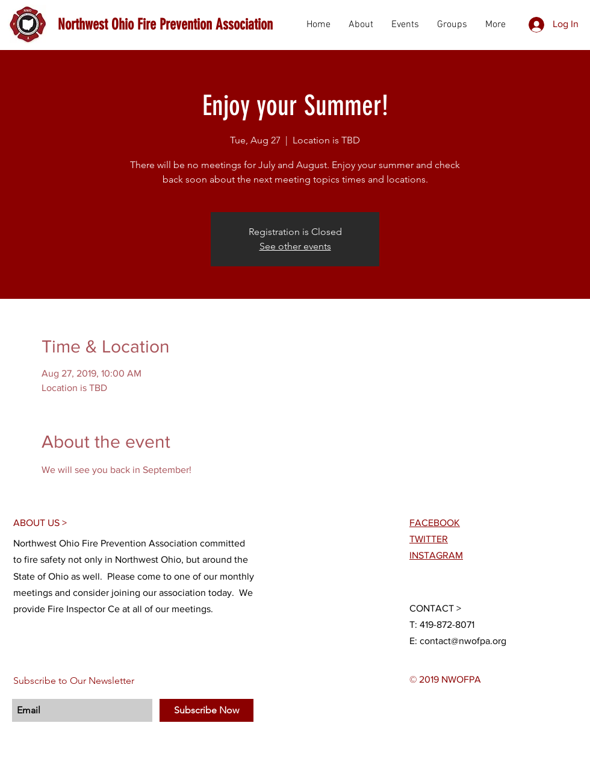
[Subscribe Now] (206, 710)
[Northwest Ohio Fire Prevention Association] (167, 24)
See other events (295, 246)
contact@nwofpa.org (463, 641)
